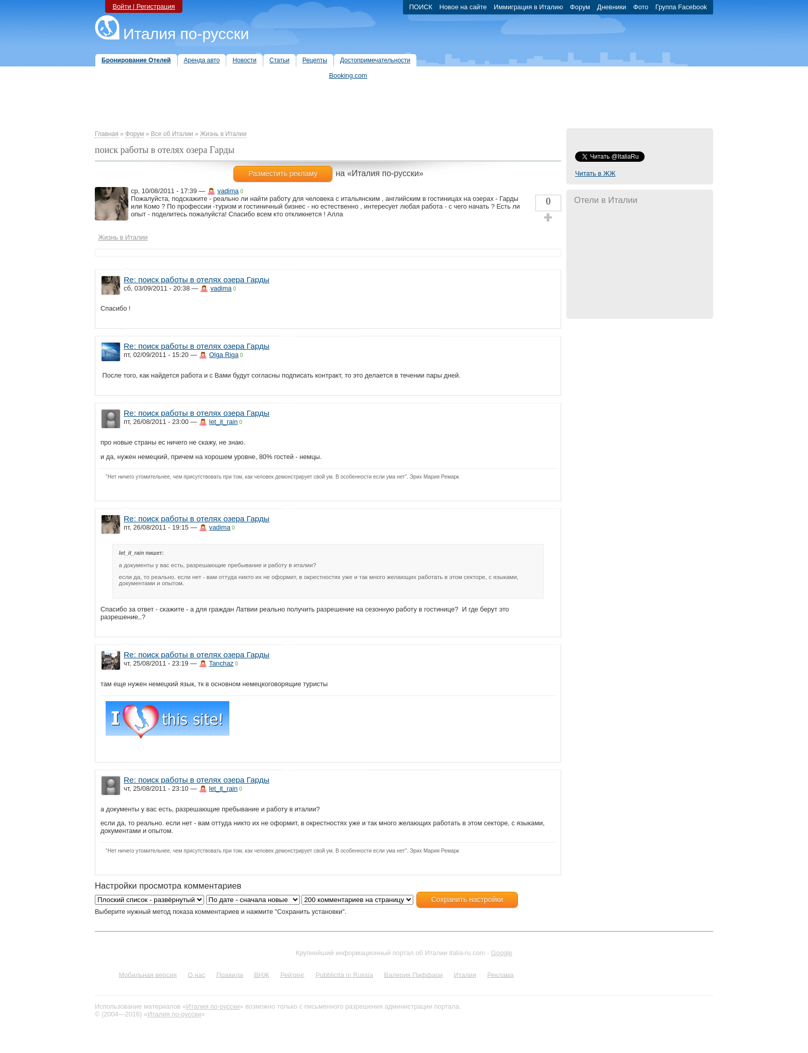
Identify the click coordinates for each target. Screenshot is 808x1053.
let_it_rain (223, 422)
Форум (134, 134)
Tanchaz (221, 663)
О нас (196, 974)
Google (501, 953)
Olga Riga (224, 355)
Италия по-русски (186, 33)
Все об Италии (172, 134)
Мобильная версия (148, 974)
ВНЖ (262, 974)
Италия (464, 974)
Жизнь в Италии (223, 134)
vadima (228, 191)
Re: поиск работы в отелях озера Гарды (197, 279)
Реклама (500, 974)
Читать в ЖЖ (595, 173)
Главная (107, 134)
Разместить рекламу (282, 173)
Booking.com (348, 75)
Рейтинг (292, 974)
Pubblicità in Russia (344, 974)
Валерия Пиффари (413, 974)
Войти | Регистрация (143, 6)
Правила (229, 974)
